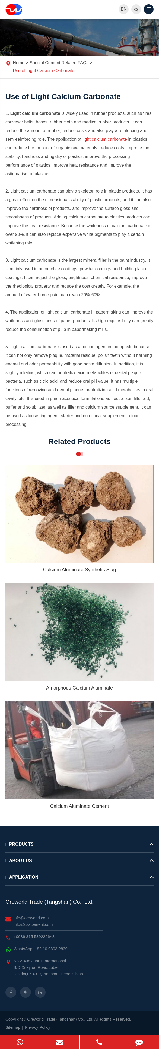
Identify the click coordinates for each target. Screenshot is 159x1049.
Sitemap (12, 1027)
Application (79, 879)
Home (18, 62)
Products (79, 846)
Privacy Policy (37, 1027)
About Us (79, 863)
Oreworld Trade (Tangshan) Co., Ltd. (49, 902)
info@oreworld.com (31, 918)
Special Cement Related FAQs (59, 62)
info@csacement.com (33, 924)
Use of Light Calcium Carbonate (43, 70)
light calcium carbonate (104, 139)
